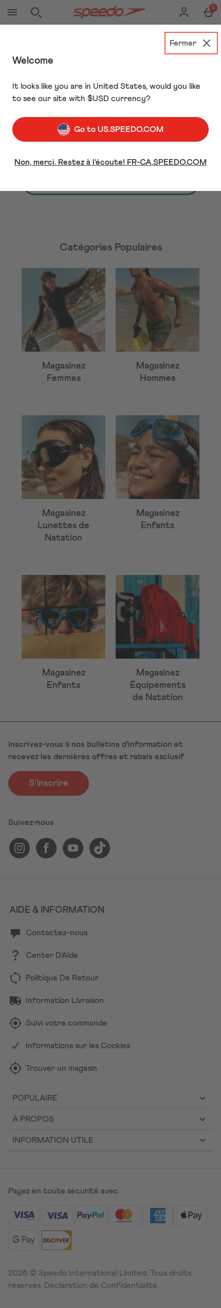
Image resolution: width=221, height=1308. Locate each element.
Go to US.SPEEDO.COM (110, 129)
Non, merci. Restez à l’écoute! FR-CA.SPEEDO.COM (110, 162)
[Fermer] (191, 43)
